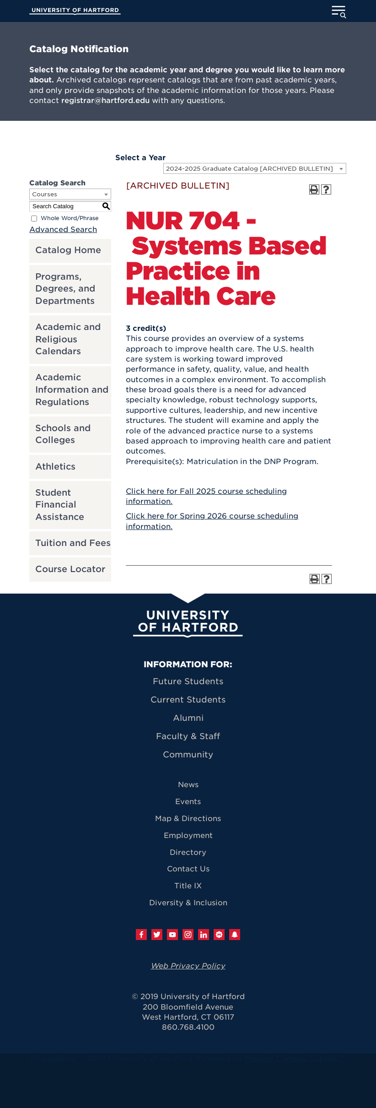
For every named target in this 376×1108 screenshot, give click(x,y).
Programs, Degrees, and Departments (65, 288)
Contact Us (188, 869)
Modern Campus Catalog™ (295, 1058)
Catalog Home (68, 250)
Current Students (188, 699)
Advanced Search (63, 229)
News (188, 784)
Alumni (188, 718)
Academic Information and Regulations (71, 389)
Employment (188, 835)
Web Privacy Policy (188, 966)
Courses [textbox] (44, 194)
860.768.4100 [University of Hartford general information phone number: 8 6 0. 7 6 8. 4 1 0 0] (188, 1027)
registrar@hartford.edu (105, 100)
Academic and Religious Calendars (68, 339)
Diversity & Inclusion (188, 902)
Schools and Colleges (63, 434)
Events (188, 801)
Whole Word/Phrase (70, 218)
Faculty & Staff (188, 736)
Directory (188, 852)
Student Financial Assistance (59, 504)
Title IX (188, 885)
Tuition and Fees (73, 543)
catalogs (59, 1058)
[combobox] (254, 168)
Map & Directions (188, 818)
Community (188, 754)
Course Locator (70, 569)
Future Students (188, 681)
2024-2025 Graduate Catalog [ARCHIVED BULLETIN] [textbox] (249, 168)
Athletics (55, 466)
